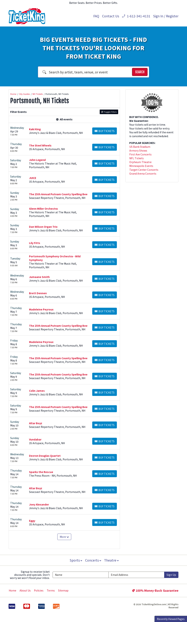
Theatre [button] (111, 560)
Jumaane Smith (39, 277)
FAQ (96, 16)
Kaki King (35, 129)
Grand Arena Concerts (142, 173)
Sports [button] (75, 560)
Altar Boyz (35, 423)
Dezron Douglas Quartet (45, 455)
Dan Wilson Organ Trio (43, 226)
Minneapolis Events (141, 166)
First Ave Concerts (140, 154)
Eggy (32, 520)
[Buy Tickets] (104, 130)
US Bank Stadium (139, 146)
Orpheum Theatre (140, 162)
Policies (38, 590)
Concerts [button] (93, 560)
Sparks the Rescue (41, 472)
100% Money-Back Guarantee (155, 590)
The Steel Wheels (40, 145)
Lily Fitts (34, 243)
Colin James (37, 390)
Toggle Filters (109, 111)
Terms (51, 590)
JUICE (32, 178)
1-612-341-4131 (136, 16)
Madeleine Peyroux (41, 309)
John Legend (37, 160)
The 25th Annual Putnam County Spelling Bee (58, 194)
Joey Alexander (39, 504)
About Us (25, 590)
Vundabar (35, 439)
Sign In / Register (165, 16)
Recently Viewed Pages (171, 619)
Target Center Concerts (143, 169)
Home (12, 590)
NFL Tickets (136, 158)
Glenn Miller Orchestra (43, 208)
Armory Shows (138, 150)
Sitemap (63, 590)
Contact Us (110, 16)
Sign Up (171, 575)
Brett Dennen (38, 293)
